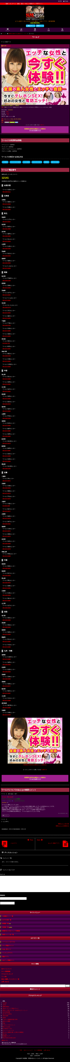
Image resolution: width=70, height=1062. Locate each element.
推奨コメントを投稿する (62, 825)
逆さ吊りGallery (7, 1014)
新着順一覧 (6, 923)
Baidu (4, 1017)
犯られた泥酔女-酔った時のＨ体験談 (13, 1032)
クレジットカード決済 (15, 162)
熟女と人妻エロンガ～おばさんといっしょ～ (15, 1010)
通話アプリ (5, 956)
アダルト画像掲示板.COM (10, 1019)
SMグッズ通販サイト (8, 960)
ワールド (8, 46)
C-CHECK (5, 162)
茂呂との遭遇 (6, 1021)
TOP (21, 1050)
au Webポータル (7, 1028)
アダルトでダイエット (9, 1025)
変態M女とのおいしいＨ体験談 (11, 930)
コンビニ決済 (26, 162)
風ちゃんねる (6, 1026)
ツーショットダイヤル (9, 120)
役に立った (6, 815)
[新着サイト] (40, 26)
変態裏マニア (6, 1036)
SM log (5, 1034)
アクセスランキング (7, 974)
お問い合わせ (5, 981)
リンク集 (3, 976)
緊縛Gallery (6, 1006)
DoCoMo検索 (6, 1012)
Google (5, 1003)
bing (4, 1023)
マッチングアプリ (7, 953)
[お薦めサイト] (30, 26)
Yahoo (4, 1004)
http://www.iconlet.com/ (9, 1038)
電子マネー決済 (55, 162)
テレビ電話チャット (8, 945)
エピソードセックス (8, 1030)
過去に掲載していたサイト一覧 (10, 979)
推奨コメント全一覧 (63, 823)
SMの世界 (5, 1015)
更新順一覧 (7, 927)
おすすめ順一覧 (6, 919)
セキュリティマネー (37, 162)
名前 (35, 895)
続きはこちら (5, 1040)
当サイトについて (6, 969)
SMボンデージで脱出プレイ (11, 1008)
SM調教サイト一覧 (7, 916)
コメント (2, 874)
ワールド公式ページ (35, 129)
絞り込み (10, 796)
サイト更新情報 (5, 971)
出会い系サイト (6, 949)
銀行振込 (46, 162)
